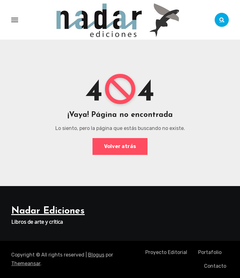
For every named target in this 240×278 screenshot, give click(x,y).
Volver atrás (120, 146)
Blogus (96, 255)
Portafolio (210, 252)
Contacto (215, 266)
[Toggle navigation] (14, 20)
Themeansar (25, 263)
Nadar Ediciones (48, 211)
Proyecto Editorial (166, 252)
